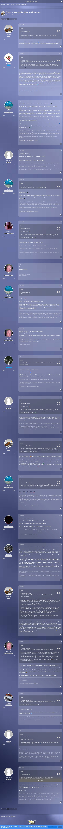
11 (12, 19)
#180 (61, 767)
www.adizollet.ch (22, 275)
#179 (61, 730)
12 (14, 19)
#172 (61, 439)
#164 (61, 150)
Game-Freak (23, 669)
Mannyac (31, 90)
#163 (61, 101)
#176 (61, 586)
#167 (61, 264)
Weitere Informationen (52, 826)
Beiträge (3, 39)
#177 (61, 641)
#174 (61, 515)
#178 (61, 693)
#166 (61, 221)
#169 (61, 328)
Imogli (31, 534)
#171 (61, 396)
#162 (61, 53)
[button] (2, 2)
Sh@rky (31, 140)
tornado (31, 386)
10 (9, 19)
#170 (61, 356)
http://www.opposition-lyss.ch (39, 245)
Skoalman (9, 14)
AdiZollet (32, 683)
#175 (61, 544)
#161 (61, 24)
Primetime (32, 719)
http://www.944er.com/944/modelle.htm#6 (28, 369)
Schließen (60, 826)
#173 (61, 476)
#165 (61, 179)
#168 (61, 285)
